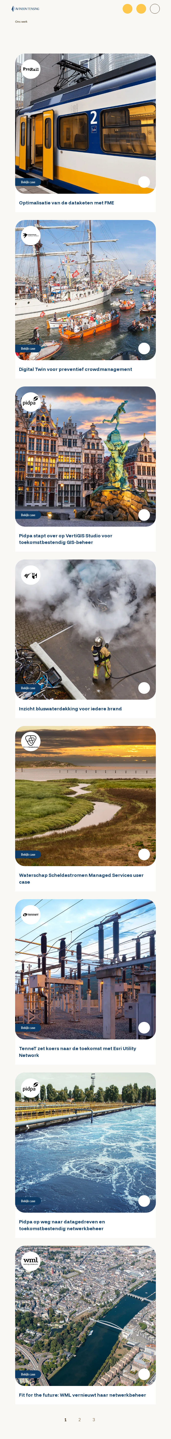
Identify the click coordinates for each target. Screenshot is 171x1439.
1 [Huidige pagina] (65, 1419)
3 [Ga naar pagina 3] (94, 1419)
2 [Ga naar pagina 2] (79, 1419)
